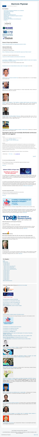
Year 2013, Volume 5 (6, 275)
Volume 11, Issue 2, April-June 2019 (12, 140)
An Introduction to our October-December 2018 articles (12, 326)
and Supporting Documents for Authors (15, 337)
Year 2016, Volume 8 (6, 273)
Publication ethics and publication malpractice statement (13, 15)
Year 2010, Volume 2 (6, 278)
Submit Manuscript (7, 12)
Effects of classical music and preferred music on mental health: (14, 392)
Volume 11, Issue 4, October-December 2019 (10, 269)
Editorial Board (6, 16)
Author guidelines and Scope (8, 11)
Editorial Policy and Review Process (10, 14)
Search (4, 6)
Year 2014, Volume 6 (6, 272)
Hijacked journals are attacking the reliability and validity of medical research (15, 129)
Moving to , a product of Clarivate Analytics (12, 305)
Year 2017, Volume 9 (6, 271)
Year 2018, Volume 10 (6, 270)
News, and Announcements (7, 280)
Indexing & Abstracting (7, 17)
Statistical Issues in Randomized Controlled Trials (10, 77)
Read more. (4, 165)
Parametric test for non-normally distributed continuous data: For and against (15, 65)
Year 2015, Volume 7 (6, 274)
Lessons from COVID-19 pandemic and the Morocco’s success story (13, 56)
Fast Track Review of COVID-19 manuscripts (10, 299)
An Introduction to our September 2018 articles (11, 328)
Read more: (25, 212)
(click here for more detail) (22, 285)
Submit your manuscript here (28, 185)
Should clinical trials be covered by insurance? (11, 402)
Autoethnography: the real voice (8, 422)
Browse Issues (5, 261)
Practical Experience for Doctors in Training (10, 347)
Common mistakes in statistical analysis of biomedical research (13, 314)
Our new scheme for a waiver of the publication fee (11, 302)
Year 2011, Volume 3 (6, 277)
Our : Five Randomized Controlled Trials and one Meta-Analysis (17, 338)
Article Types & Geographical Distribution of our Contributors (14, 10)
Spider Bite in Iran (5, 89)
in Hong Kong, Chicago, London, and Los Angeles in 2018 (17, 335)
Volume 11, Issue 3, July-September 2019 (10, 268)
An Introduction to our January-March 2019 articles (11, 300)
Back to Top (36, 434)
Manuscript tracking (7, 13)
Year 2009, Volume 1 (6, 279)
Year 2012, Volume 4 (6, 276)
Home (4, 260)
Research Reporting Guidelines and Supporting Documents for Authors (14, 44)
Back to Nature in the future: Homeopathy (10, 367)
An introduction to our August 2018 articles (10, 329)
